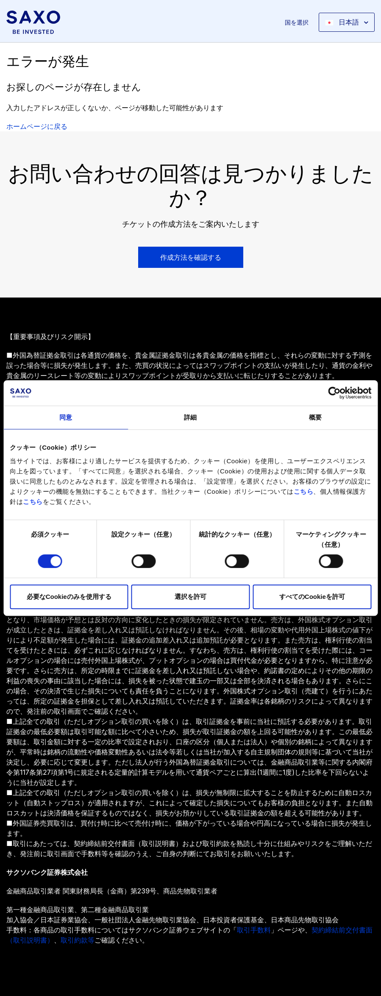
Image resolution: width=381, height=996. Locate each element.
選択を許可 (190, 596)
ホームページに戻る (36, 126)
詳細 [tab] (190, 417)
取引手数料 (254, 930)
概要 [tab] (315, 417)
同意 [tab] (65, 417)
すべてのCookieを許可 (312, 596)
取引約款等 (78, 940)
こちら (304, 491)
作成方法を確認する (190, 257)
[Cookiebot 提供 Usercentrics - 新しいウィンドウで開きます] (334, 393)
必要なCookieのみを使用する (69, 596)
